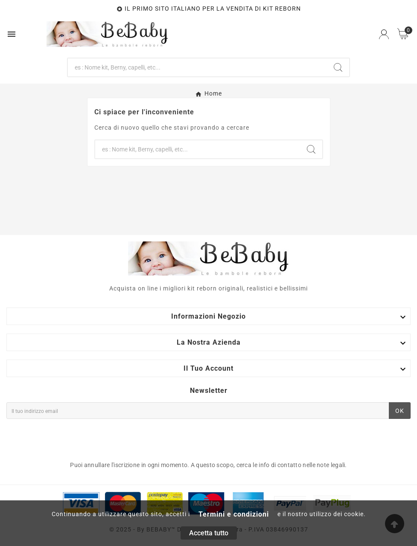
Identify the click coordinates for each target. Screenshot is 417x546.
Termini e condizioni (233, 514)
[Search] (338, 67)
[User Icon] (384, 34)
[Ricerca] (197, 67)
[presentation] (71, 437)
